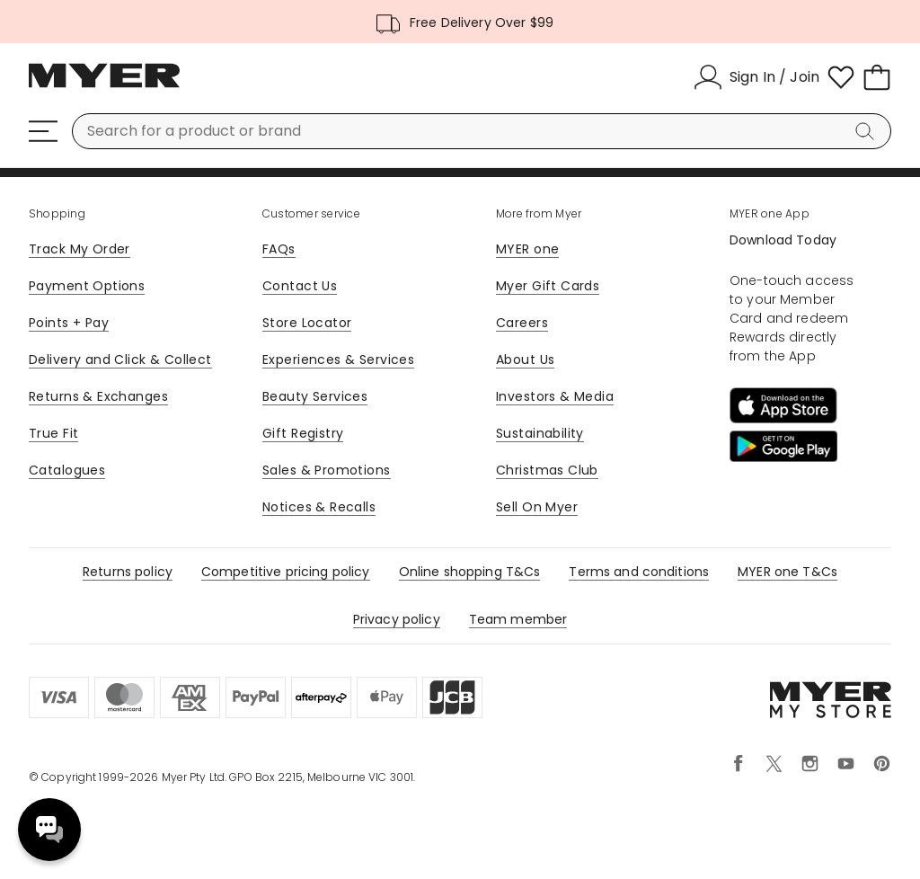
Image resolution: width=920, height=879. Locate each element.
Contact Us (299, 286)
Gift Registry (302, 433)
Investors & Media (555, 396)
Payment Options (87, 286)
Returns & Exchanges (98, 396)
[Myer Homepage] (104, 85)
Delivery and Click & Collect (120, 359)
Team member (518, 619)
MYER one (527, 249)
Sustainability (540, 433)
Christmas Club (547, 470)
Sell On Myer (537, 507)
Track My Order (79, 249)
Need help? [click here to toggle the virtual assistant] (49, 829)
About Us (525, 359)
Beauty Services (314, 396)
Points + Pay (69, 323)
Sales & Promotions (326, 470)
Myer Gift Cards (547, 286)
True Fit (53, 433)
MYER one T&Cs (787, 572)
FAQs (279, 249)
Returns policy (127, 572)
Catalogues (67, 470)
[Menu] (43, 131)
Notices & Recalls (319, 507)
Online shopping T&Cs (470, 572)
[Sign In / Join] (756, 77)
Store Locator (306, 323)
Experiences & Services (338, 359)
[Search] (867, 131)
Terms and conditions (639, 572)
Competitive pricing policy (285, 572)
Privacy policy (396, 619)
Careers (522, 323)
